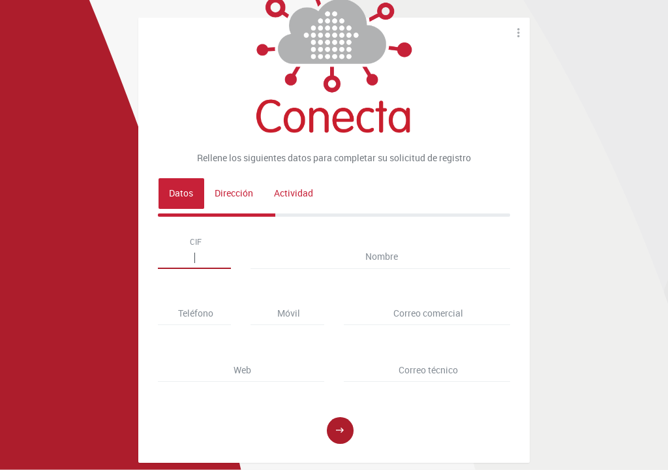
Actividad (293, 193)
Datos (181, 193)
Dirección (234, 193)
